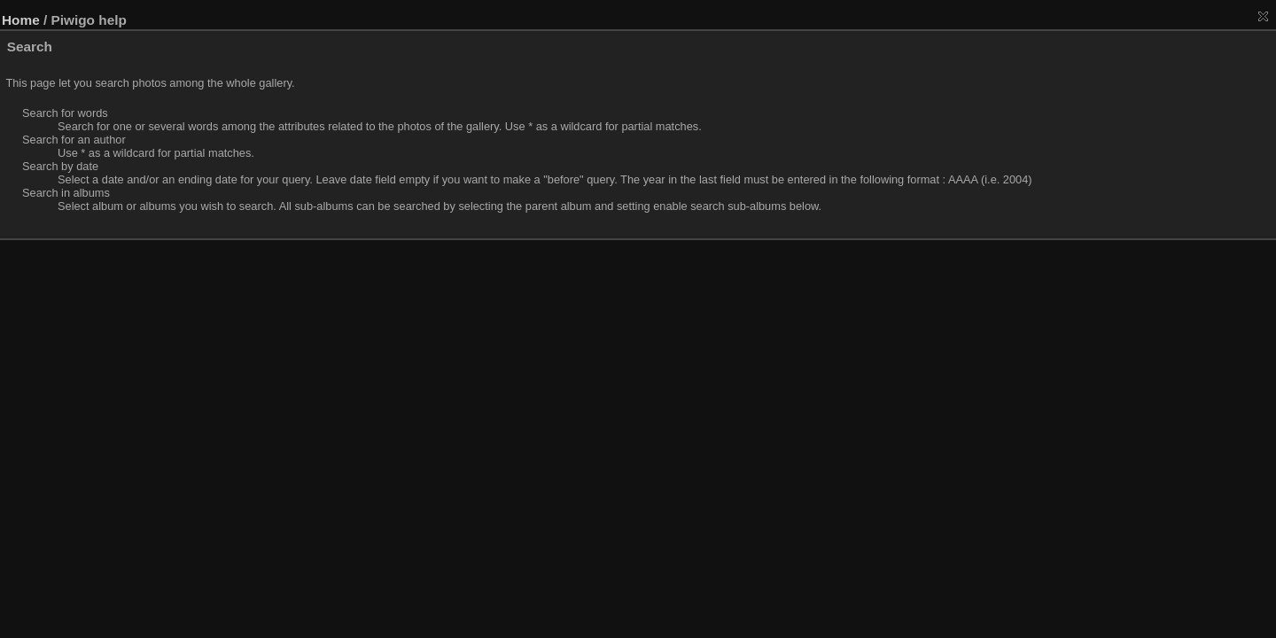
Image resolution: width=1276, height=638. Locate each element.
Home (21, 19)
